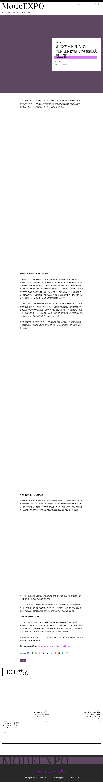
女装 (57, 42)
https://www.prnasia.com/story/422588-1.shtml (55, 646)
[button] (99, 13)
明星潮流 (5, 721)
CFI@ (59, 61)
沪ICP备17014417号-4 (51, 772)
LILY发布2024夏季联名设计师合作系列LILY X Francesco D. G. (11, 726)
